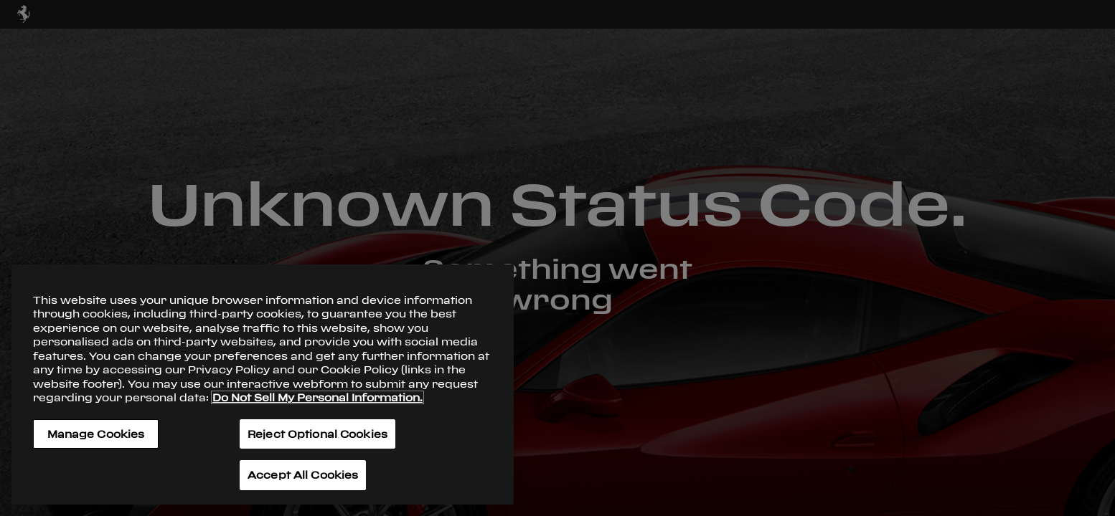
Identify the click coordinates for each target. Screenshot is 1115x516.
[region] (262, 384)
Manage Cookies (96, 434)
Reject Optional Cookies (317, 434)
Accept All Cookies (303, 474)
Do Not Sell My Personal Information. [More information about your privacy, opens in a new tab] (317, 397)
